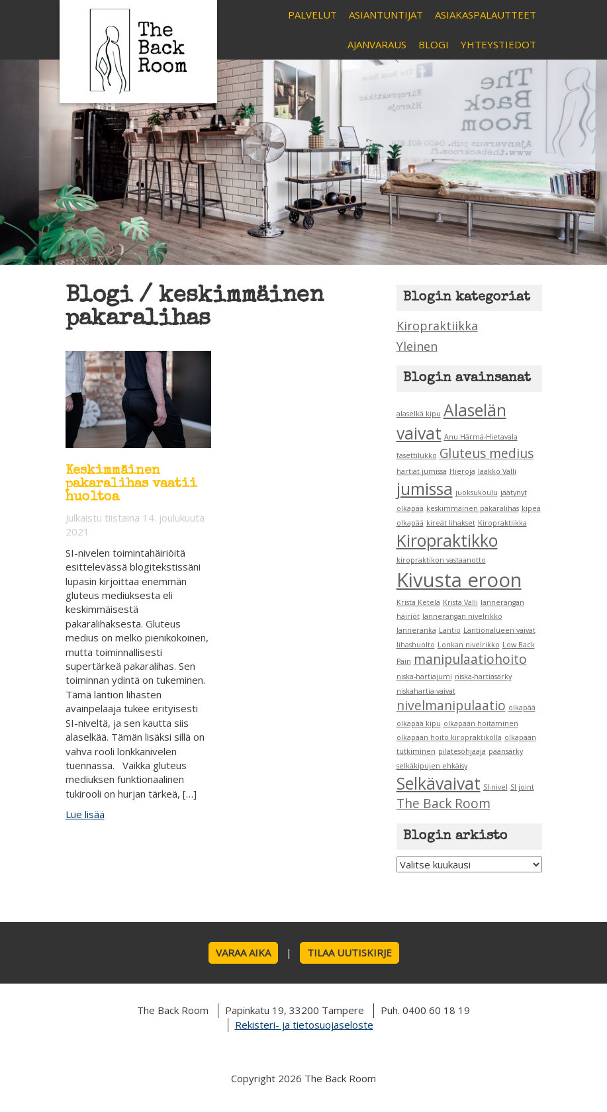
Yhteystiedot (498, 44)
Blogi (433, 44)
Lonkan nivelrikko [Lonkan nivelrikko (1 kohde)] (469, 644)
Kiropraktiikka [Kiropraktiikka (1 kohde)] (502, 523)
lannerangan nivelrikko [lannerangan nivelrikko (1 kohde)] (462, 616)
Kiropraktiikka (437, 326)
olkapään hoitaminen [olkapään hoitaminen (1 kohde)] (481, 723)
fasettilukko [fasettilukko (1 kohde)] (417, 455)
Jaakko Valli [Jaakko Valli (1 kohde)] (497, 471)
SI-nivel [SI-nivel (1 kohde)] (495, 787)
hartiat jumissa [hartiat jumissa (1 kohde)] (422, 471)
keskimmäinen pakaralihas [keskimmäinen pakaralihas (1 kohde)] (472, 508)
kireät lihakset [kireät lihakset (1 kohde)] (450, 523)
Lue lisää (85, 814)
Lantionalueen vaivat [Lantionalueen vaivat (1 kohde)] (499, 630)
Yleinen (417, 346)
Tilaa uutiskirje (349, 952)
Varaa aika (243, 952)
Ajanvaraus (377, 44)
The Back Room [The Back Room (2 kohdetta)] (443, 803)
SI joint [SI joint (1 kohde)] (522, 787)
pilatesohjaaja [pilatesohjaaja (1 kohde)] (462, 751)
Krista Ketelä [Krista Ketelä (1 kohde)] (418, 602)
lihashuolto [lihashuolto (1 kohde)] (416, 644)
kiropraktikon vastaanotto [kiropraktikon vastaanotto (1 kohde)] (441, 560)
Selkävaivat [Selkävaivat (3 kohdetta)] (439, 783)
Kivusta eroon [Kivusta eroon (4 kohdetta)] (459, 580)
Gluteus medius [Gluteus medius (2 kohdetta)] (487, 453)
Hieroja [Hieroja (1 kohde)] (462, 471)
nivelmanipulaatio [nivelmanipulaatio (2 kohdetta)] (451, 705)
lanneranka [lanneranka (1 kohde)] (416, 630)
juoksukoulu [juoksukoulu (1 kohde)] (476, 492)
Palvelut (312, 14)
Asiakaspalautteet (485, 14)
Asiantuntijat (386, 14)
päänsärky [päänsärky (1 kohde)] (506, 751)
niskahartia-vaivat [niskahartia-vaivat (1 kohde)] (426, 691)
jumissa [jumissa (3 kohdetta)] (425, 489)
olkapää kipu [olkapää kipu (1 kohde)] (419, 723)
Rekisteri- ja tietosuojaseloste (304, 1024)
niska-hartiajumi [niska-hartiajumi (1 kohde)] (424, 676)
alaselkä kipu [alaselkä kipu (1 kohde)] (419, 413)
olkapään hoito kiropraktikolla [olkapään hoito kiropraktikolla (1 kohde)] (449, 737)
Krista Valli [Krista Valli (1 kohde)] (460, 602)
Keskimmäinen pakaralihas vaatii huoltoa (131, 484)
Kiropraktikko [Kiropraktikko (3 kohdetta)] (447, 540)
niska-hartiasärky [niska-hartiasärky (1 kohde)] (483, 676)
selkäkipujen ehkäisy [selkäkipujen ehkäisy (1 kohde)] (432, 765)
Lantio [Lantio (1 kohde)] (450, 630)
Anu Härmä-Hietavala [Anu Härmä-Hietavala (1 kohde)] (481, 436)
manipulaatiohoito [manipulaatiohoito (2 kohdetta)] (470, 659)
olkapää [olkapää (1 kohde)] (522, 707)
